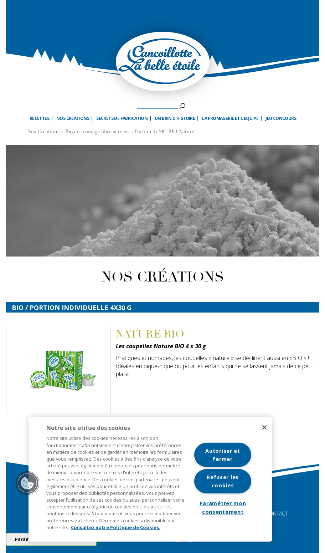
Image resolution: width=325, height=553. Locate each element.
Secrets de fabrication (122, 118)
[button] (27, 483)
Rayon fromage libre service (97, 131)
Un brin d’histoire (175, 118)
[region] (150, 479)
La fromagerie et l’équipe (230, 118)
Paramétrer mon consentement (223, 507)
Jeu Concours (280, 118)
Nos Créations (43, 131)
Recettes (39, 118)
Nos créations (72, 118)
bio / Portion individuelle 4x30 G (71, 307)
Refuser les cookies (223, 481)
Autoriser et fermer (222, 454)
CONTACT (277, 513)
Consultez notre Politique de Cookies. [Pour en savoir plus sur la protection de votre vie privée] (115, 527)
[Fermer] (264, 427)
